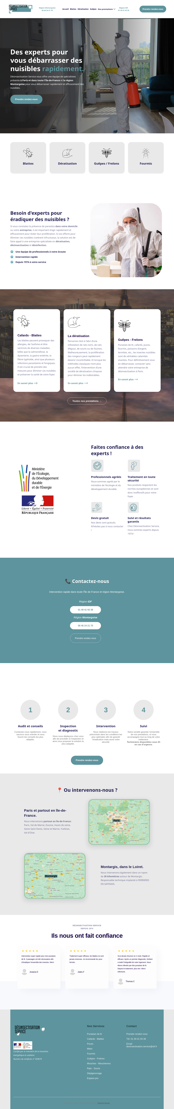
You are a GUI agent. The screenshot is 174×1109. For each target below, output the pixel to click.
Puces (90, 1044)
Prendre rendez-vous (153, 9)
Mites (89, 1048)
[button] (106, 9)
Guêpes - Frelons (96, 1058)
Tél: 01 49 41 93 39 (136, 1039)
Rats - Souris (93, 1068)
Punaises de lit (94, 1034)
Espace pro (92, 1078)
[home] (20, 9)
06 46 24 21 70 (85, 625)
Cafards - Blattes (95, 1039)
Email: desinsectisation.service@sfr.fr (141, 1045)
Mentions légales (104, 1103)
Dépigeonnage (94, 1073)
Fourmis (91, 1053)
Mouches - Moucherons (99, 1063)
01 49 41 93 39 (85, 610)
